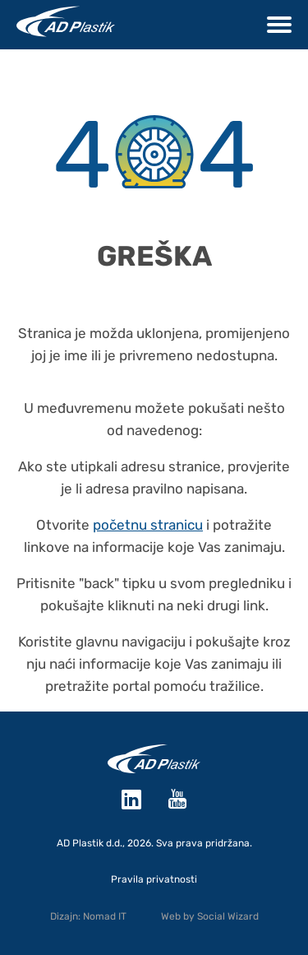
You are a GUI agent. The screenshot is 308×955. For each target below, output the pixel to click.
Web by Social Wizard (210, 916)
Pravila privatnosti (154, 879)
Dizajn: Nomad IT (88, 916)
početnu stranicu (148, 525)
